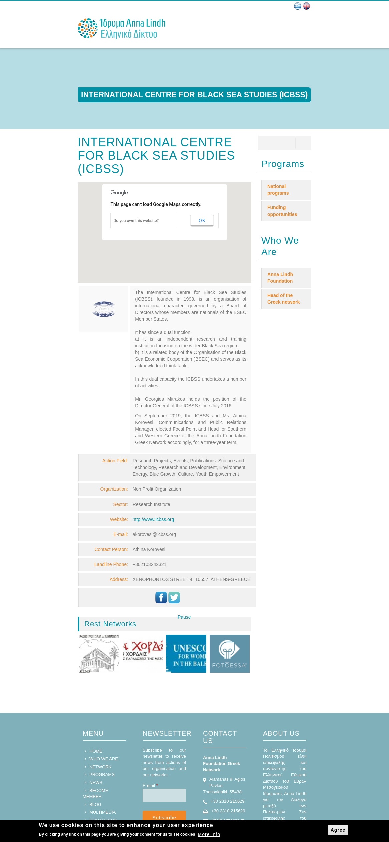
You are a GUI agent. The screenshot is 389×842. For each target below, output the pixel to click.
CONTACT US (103, 798)
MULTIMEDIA (102, 790)
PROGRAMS (102, 752)
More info (209, 834)
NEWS (95, 760)
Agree (338, 830)
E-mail (150, 763)
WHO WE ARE (103, 736)
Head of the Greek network (283, 299)
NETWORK (100, 744)
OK (202, 220)
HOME (95, 729)
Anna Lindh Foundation (280, 278)
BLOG (95, 782)
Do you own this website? (136, 220)
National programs (278, 190)
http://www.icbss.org (153, 519)
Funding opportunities (282, 211)
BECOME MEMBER (95, 771)
